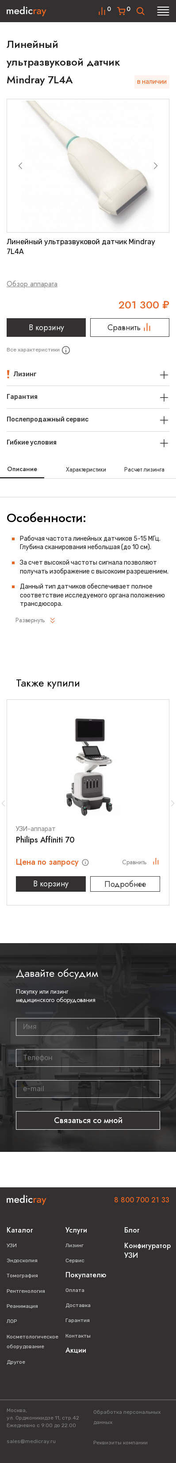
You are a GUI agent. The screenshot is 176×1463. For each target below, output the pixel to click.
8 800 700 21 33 (141, 1200)
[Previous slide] (20, 165)
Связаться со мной (88, 1120)
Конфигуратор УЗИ (147, 1250)
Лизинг (74, 1245)
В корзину (46, 327)
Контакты (78, 1336)
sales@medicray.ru (31, 1441)
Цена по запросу (48, 862)
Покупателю (85, 1275)
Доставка (78, 1305)
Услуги (76, 1230)
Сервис (74, 1260)
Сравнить (129, 327)
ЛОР (12, 1321)
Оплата (74, 1290)
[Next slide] (155, 165)
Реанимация (22, 1306)
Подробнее (125, 884)
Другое (16, 1362)
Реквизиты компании (120, 1443)
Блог (132, 1230)
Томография (22, 1275)
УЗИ (12, 1245)
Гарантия (77, 1320)
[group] (88, 165)
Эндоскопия (22, 1260)
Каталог (20, 1230)
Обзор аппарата (32, 284)
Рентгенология (26, 1291)
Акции (75, 1350)
